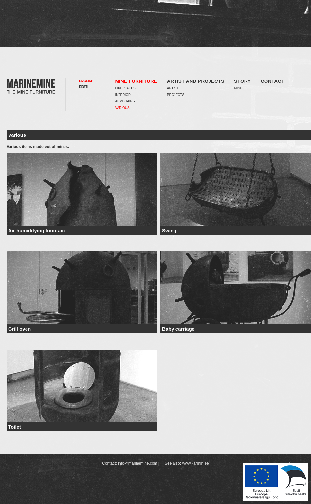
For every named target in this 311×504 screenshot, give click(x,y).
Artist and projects (195, 81)
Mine (238, 88)
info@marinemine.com (137, 463)
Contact (272, 81)
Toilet (14, 427)
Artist (172, 88)
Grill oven (19, 329)
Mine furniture (136, 81)
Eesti (83, 87)
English (86, 81)
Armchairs (125, 101)
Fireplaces (125, 88)
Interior (123, 95)
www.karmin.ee (195, 463)
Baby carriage (178, 329)
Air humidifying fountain (36, 230)
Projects (175, 95)
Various (122, 108)
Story (242, 81)
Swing (169, 230)
